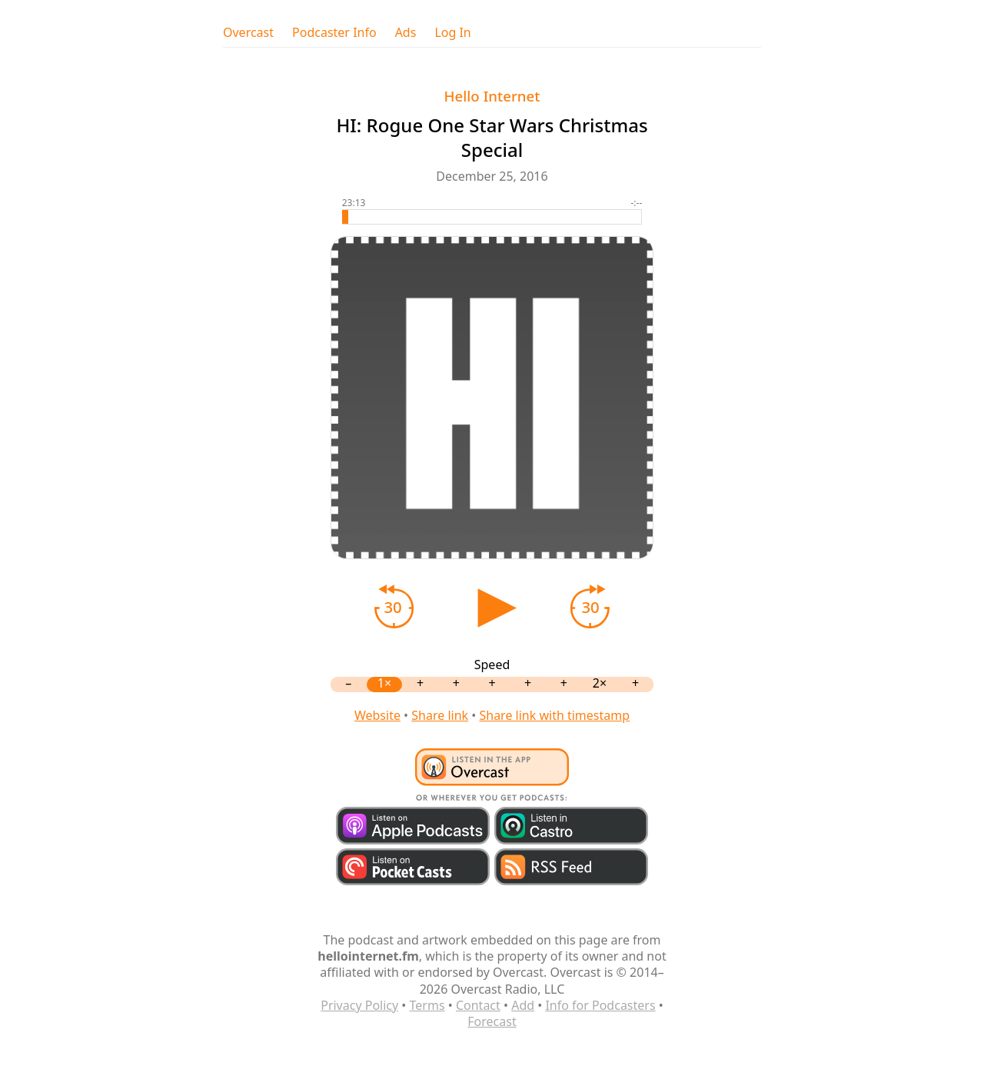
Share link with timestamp (554, 715)
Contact (478, 1005)
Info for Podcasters (600, 1005)
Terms (427, 1005)
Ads (406, 33)
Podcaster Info (334, 33)
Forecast (491, 1021)
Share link (439, 715)
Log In (452, 33)
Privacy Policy (359, 1005)
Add (522, 1005)
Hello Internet (492, 95)
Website (377, 715)
